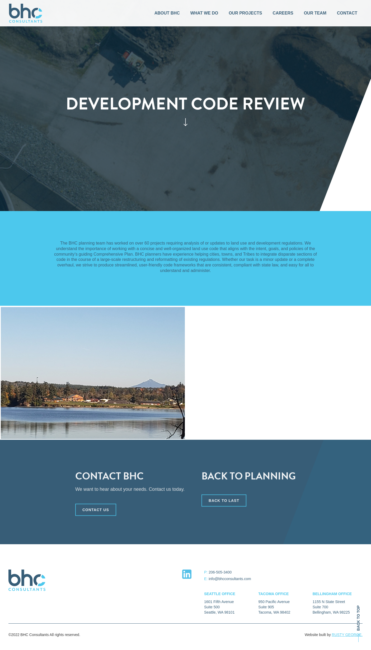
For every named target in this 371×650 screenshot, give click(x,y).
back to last (224, 502)
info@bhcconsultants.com (230, 579)
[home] (25, 13)
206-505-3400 (220, 572)
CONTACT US (95, 511)
